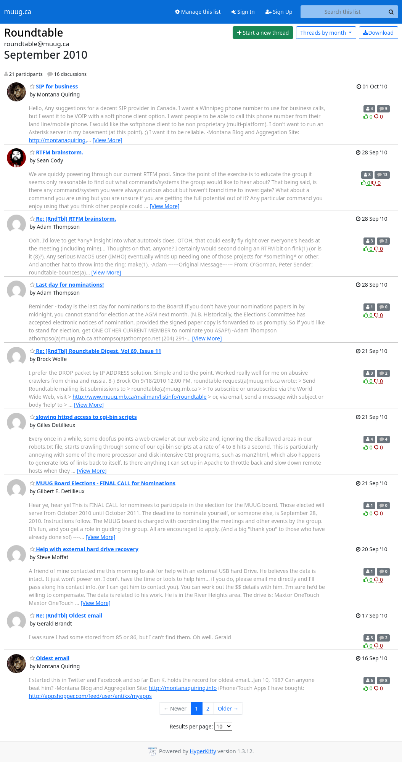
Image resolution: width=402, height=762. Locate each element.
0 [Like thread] (368, 116)
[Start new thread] (263, 32)
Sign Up (279, 11)
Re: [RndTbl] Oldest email (66, 615)
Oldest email (50, 658)
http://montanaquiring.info (183, 687)
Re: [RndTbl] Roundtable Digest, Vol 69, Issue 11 (95, 351)
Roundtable (33, 32)
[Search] (391, 11)
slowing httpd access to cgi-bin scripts (83, 416)
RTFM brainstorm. (57, 152)
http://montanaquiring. (58, 140)
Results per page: (191, 726)
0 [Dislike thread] (378, 116)
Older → (228, 708)
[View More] (107, 140)
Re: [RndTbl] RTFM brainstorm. (73, 218)
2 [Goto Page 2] (207, 708)
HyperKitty (203, 751)
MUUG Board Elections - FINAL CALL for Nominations (103, 483)
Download (378, 32)
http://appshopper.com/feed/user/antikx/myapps (90, 695)
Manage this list (198, 11)
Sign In (243, 11)
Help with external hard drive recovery (84, 549)
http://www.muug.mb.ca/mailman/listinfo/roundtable (139, 396)
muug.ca (18, 11)
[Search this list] (343, 11)
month (323, 32)
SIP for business (54, 86)
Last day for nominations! (67, 284)
